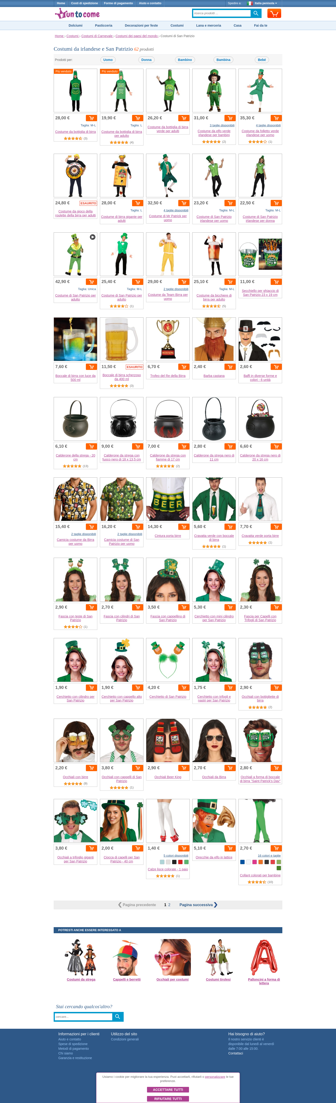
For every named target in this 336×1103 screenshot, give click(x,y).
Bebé (262, 60)
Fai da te (260, 25)
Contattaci (235, 1053)
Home (61, 3)
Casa (238, 25)
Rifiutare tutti (168, 1099)
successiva (199, 904)
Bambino (185, 60)
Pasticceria (103, 25)
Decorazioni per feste (141, 25)
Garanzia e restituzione (75, 1058)
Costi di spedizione (84, 3)
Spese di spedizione (73, 1044)
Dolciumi (75, 25)
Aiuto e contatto (150, 3)
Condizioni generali (125, 1039)
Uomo (108, 60)
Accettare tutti (168, 1090)
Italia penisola (262, 3)
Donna (146, 60)
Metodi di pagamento (73, 1048)
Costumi (177, 25)
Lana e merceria (208, 25)
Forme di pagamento (118, 3)
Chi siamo (65, 1053)
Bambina (223, 60)
